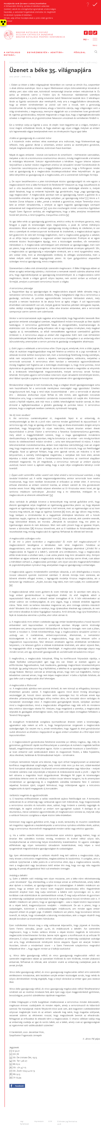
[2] (45, 208)
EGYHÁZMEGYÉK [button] (38, 52)
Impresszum (39, 1121)
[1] (87, 198)
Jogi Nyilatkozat (24, 1122)
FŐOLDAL (80, 52)
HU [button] (86, 39)
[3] (67, 214)
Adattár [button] (57, 52)
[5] (51, 495)
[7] (59, 518)
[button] (88, 4)
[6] (63, 511)
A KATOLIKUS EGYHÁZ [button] (12, 53)
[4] (81, 444)
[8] (32, 528)
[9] (11, 585)
